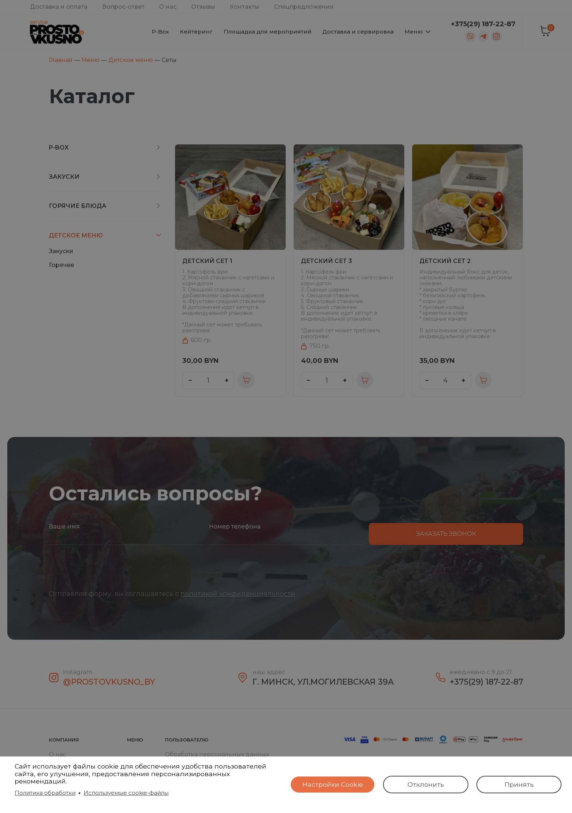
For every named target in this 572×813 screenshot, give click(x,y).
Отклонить (425, 784)
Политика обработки (45, 793)
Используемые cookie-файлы (126, 793)
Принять (519, 784)
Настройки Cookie (332, 784)
